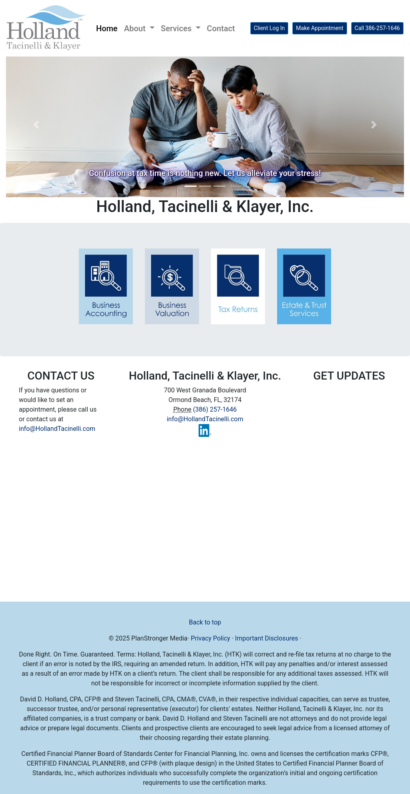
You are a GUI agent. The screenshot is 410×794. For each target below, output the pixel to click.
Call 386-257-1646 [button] (377, 28)
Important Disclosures (266, 638)
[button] (36, 124)
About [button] (136, 28)
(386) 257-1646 (215, 409)
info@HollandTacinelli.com (57, 428)
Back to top (205, 622)
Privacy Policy (210, 638)
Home (108, 27)
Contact (221, 28)
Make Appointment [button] (319, 28)
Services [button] (177, 28)
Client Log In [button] (269, 28)
